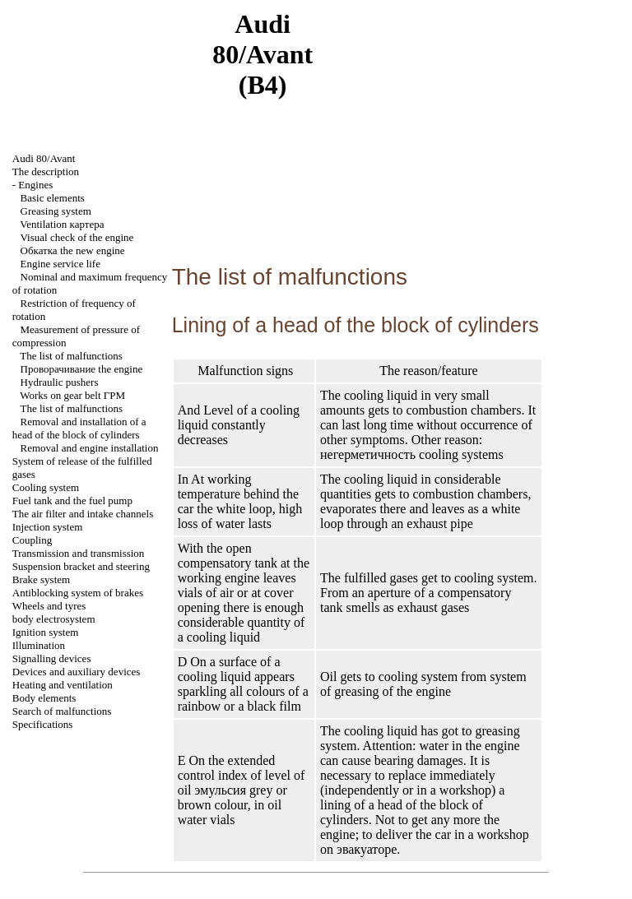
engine (82, 369)
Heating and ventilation (62, 685)
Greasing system (56, 211)
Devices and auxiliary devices (76, 671)
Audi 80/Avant (44, 158)
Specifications (42, 724)
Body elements (44, 698)
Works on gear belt (72, 395)
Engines (35, 184)
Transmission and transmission (78, 553)
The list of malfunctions (71, 356)
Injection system (47, 527)
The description (45, 171)
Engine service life (60, 263)
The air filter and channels (82, 513)
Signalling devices (51, 658)
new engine (73, 250)
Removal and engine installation (90, 448)
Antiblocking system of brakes (77, 592)
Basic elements (53, 198)
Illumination (38, 645)
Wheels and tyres (49, 606)
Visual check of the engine (77, 237)
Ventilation (62, 224)
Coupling (32, 540)
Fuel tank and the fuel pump (72, 500)
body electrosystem (53, 619)
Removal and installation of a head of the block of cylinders (79, 428)
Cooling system (45, 487)
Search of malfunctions (62, 711)
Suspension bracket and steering (81, 566)
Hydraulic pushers (60, 382)
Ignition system (45, 632)
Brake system (41, 579)
